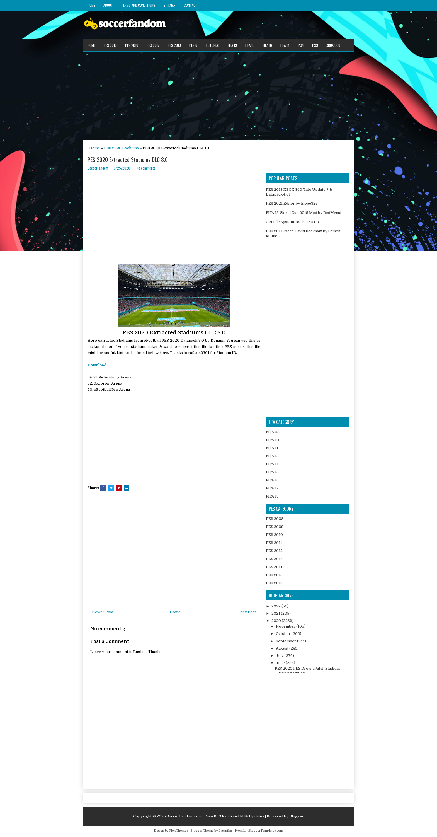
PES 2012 (274, 551)
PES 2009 (274, 527)
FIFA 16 (267, 45)
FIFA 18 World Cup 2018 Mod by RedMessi (303, 213)
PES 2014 (274, 567)
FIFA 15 (272, 472)
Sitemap (170, 5)
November (286, 626)
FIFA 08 (273, 432)
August (282, 648)
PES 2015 (274, 575)
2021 (276, 613)
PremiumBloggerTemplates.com (259, 831)
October (284, 633)
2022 (276, 606)
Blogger (296, 816)
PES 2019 (110, 45)
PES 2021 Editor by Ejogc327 (292, 203)
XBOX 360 (333, 45)
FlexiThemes (178, 831)
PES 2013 (174, 45)
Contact (190, 5)
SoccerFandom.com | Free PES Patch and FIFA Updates (215, 816)
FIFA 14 (285, 45)
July (280, 655)
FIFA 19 (232, 45)
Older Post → (248, 612)
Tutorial (212, 45)
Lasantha (225, 831)
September (286, 641)
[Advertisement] (218, 96)
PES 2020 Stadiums (121, 148)
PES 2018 (131, 45)
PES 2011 (274, 543)
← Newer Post (100, 612)
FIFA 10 (272, 440)
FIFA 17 (272, 488)
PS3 (315, 45)
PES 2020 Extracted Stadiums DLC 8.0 (128, 159)
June (281, 663)
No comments (146, 168)
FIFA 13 (272, 456)
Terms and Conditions (138, 5)
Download (97, 365)
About (108, 5)
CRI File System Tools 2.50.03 (292, 222)
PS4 (301, 45)
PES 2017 (153, 45)
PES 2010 (274, 534)
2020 (276, 621)
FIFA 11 (272, 448)
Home (91, 5)
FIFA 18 (249, 45)
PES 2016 (274, 583)
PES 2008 (274, 519)
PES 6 (193, 45)
